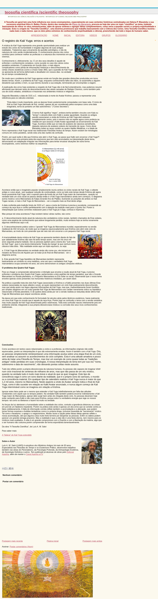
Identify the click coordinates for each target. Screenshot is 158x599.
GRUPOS (106, 35)
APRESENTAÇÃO (39, 35)
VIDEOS (93, 35)
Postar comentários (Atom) (21, 547)
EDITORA (80, 35)
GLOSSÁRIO (121, 35)
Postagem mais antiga (92, 541)
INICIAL (67, 35)
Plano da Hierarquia (81, 24)
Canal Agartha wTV (34, 454)
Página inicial (52, 541)
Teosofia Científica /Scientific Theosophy (41, 12)
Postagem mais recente (12, 541)
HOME (56, 35)
